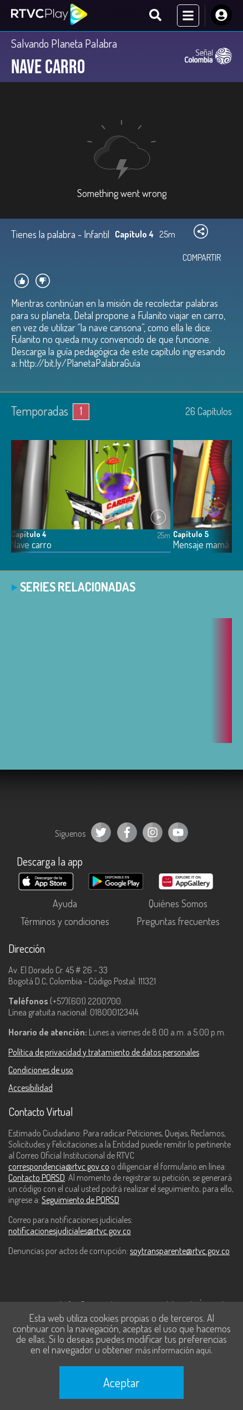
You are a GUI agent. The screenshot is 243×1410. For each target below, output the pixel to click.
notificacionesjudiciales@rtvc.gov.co (69, 1230)
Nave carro (31, 544)
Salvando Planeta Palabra (64, 43)
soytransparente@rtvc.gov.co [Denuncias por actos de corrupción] (180, 1250)
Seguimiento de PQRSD (80, 1199)
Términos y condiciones (65, 921)
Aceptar (121, 1382)
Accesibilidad (30, 1087)
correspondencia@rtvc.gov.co (58, 1166)
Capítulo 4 (29, 534)
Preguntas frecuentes (178, 921)
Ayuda (65, 903)
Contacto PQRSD (36, 1177)
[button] (218, 505)
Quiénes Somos (178, 903)
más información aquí (173, 1350)
